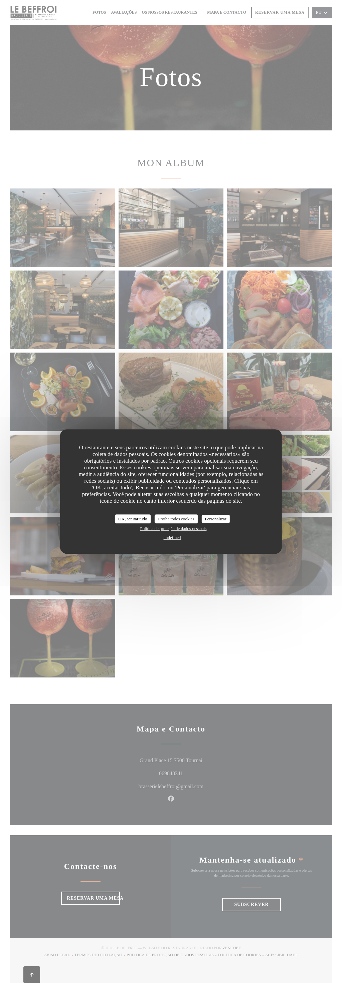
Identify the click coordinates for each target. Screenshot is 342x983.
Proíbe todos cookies (176, 518)
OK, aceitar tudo (132, 518)
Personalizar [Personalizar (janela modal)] (215, 518)
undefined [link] (172, 537)
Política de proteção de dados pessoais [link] (173, 528)
